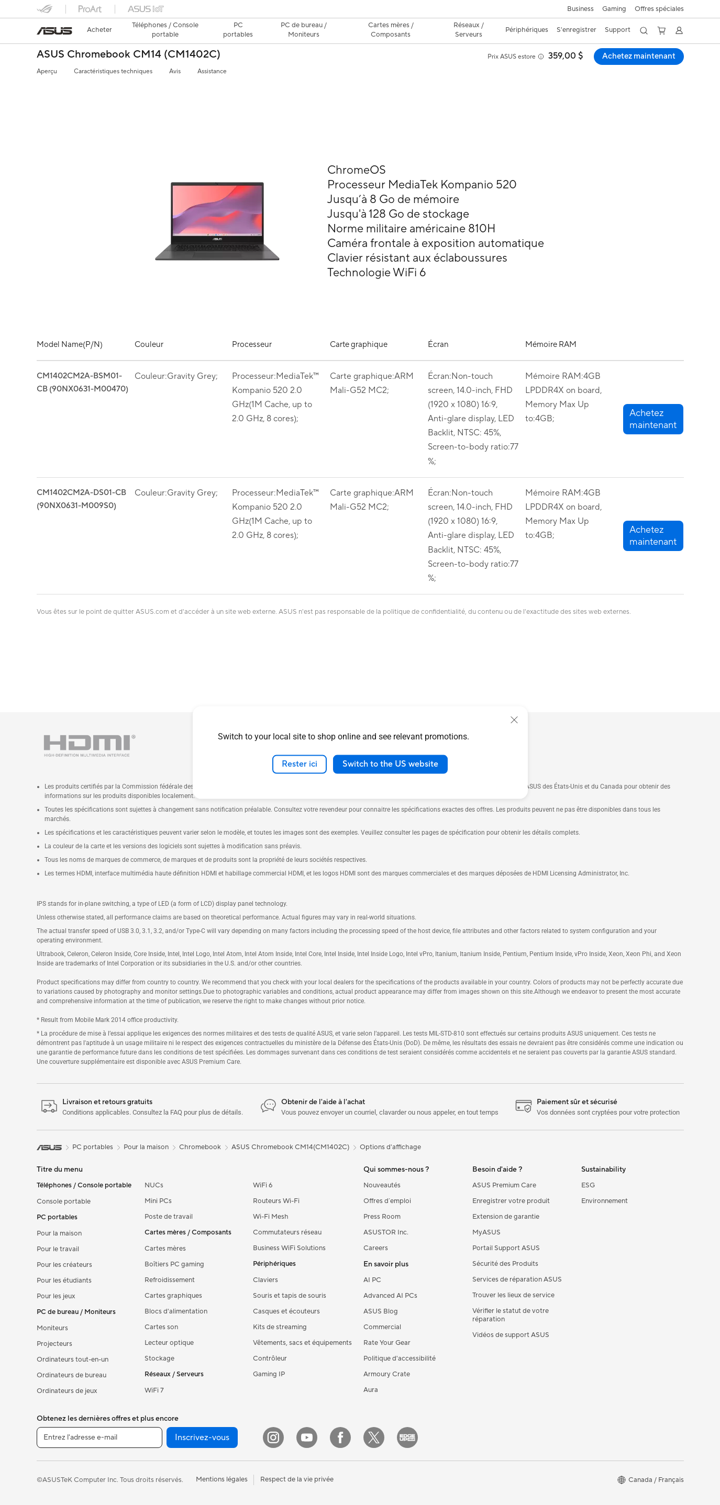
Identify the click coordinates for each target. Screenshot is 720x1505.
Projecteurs (54, 1344)
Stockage (159, 1358)
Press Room (382, 1216)
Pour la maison (59, 1233)
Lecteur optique (169, 1343)
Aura (370, 1390)
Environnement (604, 1201)
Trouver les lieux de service (513, 1295)
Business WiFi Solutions (289, 1248)
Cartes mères (165, 1248)
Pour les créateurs (64, 1265)
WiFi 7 (154, 1390)
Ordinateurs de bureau (71, 1375)
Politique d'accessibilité (399, 1358)
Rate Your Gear (387, 1343)
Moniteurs (52, 1328)
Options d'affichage (390, 1147)
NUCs (154, 1185)
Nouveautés (382, 1185)
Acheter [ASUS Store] (99, 30)
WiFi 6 (262, 1185)
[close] (514, 720)
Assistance (212, 71)
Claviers (265, 1280)
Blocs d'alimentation (176, 1311)
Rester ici (299, 764)
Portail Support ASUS (506, 1248)
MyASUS (486, 1232)
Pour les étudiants (64, 1280)
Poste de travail (169, 1216)
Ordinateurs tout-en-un (72, 1359)
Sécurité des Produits (505, 1264)
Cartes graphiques (173, 1295)
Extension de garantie (505, 1216)
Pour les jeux (56, 1296)
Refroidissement (170, 1280)
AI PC (372, 1280)
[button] (580, 9)
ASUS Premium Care (504, 1185)
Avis (175, 71)
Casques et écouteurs (286, 1311)
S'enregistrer (576, 30)
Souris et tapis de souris (289, 1295)
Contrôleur (270, 1358)
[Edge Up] (407, 1437)
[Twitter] (373, 1437)
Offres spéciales (659, 9)
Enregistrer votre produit (511, 1201)
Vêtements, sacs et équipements (302, 1343)
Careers (375, 1248)
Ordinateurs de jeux (67, 1391)
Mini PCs (158, 1201)
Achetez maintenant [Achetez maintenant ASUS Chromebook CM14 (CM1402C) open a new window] (637, 56)
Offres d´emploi (387, 1201)
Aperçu (47, 71)
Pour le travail (58, 1249)
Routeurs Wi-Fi (276, 1201)
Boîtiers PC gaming (174, 1264)
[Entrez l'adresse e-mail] (99, 1437)
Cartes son (161, 1327)
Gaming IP (269, 1374)
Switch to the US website (390, 764)
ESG (588, 1185)
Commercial (382, 1327)
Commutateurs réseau (287, 1232)
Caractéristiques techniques (113, 71)
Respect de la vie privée (297, 1479)
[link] (54, 31)
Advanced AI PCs (390, 1295)
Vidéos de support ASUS (510, 1335)
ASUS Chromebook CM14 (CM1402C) (128, 54)
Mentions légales (222, 1479)
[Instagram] (273, 1437)
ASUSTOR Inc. (385, 1232)
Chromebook (200, 1147)
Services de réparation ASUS (517, 1279)
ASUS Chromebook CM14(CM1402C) (290, 1147)
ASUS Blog (380, 1311)
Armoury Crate (386, 1374)
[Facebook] (340, 1437)
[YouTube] (306, 1437)
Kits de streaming (280, 1327)
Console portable (64, 1201)
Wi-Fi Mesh (271, 1216)
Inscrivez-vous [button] (202, 1437)
